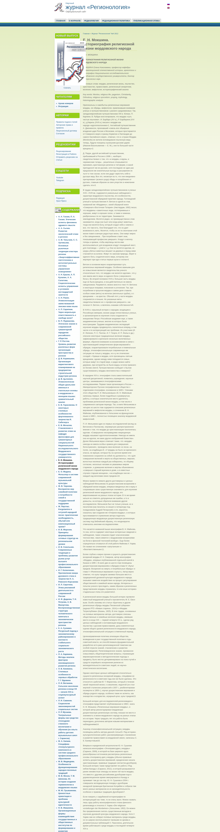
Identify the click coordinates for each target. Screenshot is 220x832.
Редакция (60, 198)
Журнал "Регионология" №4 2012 (105, 33)
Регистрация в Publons (66, 154)
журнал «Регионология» (98, 7)
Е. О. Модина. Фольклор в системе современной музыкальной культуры (68, 477)
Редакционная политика (116, 21)
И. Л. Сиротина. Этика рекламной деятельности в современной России (66, 590)
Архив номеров (65, 103)
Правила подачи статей (66, 122)
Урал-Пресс (61, 201)
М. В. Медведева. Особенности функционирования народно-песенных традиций (67, 767)
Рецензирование (63, 151)
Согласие (60, 133)
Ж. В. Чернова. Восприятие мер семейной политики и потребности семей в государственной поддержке (67, 495)
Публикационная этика (146, 21)
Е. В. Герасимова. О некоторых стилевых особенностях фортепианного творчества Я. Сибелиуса (67, 413)
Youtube (59, 177)
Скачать (67, 88)
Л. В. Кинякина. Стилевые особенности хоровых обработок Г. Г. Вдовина (67, 674)
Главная (60, 21)
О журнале (75, 21)
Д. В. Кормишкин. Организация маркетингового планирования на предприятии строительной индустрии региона (67, 367)
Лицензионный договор (66, 131)
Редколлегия (91, 21)
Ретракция (63, 106)
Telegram (60, 180)
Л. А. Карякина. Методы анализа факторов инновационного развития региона (66, 660)
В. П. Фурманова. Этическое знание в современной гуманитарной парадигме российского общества (67, 329)
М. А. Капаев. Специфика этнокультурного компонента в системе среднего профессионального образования (68, 750)
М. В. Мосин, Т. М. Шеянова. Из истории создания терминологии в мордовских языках (67, 782)
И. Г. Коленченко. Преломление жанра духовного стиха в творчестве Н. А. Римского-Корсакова (68, 576)
